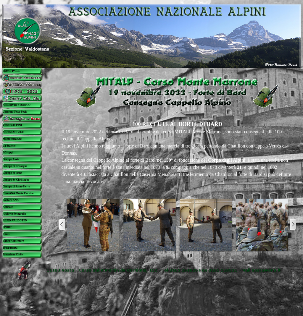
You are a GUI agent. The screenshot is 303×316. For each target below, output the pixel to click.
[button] (93, 224)
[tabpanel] (178, 152)
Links (6, 234)
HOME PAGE (11, 70)
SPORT (7, 227)
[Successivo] (292, 224)
